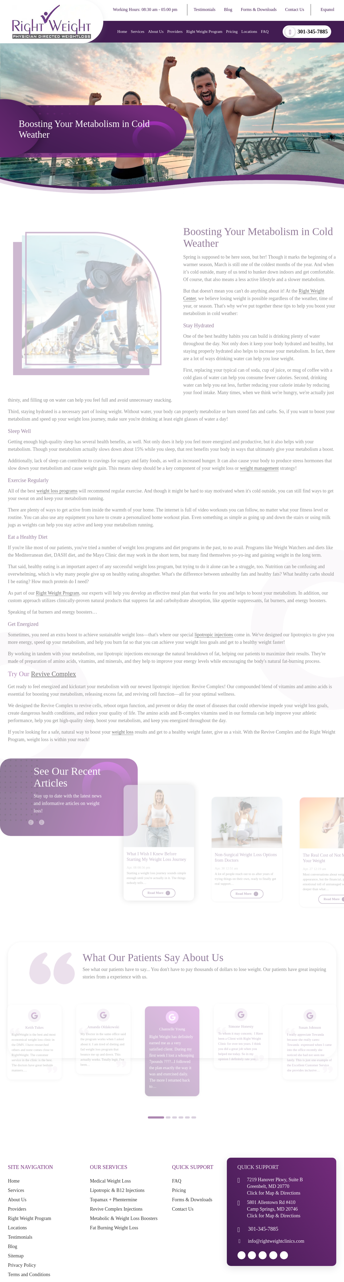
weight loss (123, 747)
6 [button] (193, 1132)
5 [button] (187, 1132)
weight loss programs (56, 505)
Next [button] (39, 834)
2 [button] (168, 1132)
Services (137, 31)
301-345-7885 (313, 32)
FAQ (264, 31)
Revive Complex (53, 688)
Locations (249, 31)
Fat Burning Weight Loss (114, 1228)
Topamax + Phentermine (113, 1200)
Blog (228, 9)
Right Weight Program (204, 31)
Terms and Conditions (29, 1275)
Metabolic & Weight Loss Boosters (123, 1219)
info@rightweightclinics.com (276, 1241)
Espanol (327, 9)
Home (122, 31)
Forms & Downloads (258, 9)
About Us (155, 31)
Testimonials (205, 9)
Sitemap (16, 1256)
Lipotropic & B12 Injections (117, 1191)
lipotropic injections (214, 649)
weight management (259, 483)
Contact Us (294, 9)
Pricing (231, 31)
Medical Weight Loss (110, 1181)
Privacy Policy (22, 1265)
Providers (174, 31)
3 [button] (174, 1132)
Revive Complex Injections (116, 1209)
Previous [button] (28, 834)
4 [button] (181, 1132)
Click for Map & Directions (273, 1193)
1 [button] (156, 1132)
